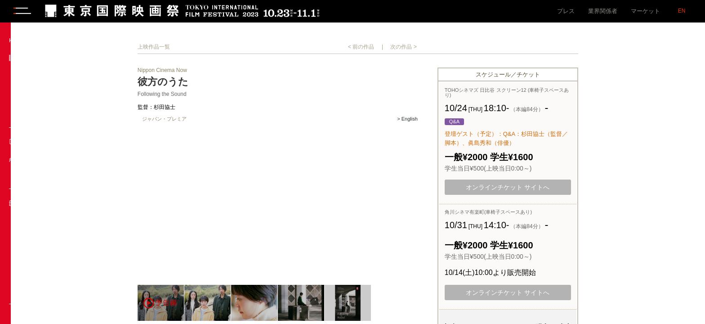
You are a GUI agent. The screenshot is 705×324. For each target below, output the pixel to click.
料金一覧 (30, 251)
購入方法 (30, 235)
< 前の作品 (405, 47)
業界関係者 (602, 11)
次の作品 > (448, 47)
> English (451, 119)
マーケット (645, 11)
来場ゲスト (33, 175)
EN (682, 11)
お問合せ (30, 267)
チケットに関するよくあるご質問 (53, 287)
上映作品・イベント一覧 (50, 75)
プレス (566, 11)
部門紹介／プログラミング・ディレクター (50, 95)
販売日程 (30, 219)
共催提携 (30, 114)
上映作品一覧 (198, 47)
